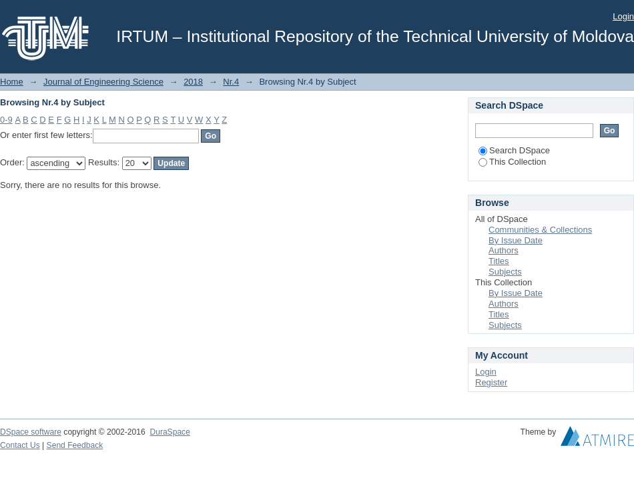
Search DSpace (514, 150)
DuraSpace (169, 432)
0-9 (6, 120)
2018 (193, 82)
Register (491, 382)
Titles (499, 261)
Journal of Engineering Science (103, 82)
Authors (504, 250)
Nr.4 (231, 82)
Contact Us (20, 445)
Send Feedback (75, 445)
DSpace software (30, 432)
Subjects (505, 272)
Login (623, 16)
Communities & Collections (540, 230)
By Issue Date (516, 240)
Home (11, 82)
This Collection (512, 162)
